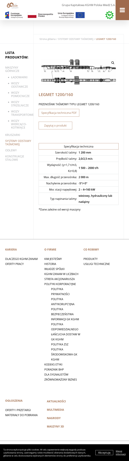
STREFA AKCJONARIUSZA (59, 279)
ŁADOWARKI (19, 77)
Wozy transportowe (22, 113)
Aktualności (56, 401)
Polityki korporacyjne (60, 284)
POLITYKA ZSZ (59, 344)
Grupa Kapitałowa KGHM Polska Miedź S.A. (88, 5)
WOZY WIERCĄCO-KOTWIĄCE (19, 124)
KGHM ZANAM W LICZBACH (61, 274)
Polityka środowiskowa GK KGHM (64, 354)
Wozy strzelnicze (20, 103)
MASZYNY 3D (55, 426)
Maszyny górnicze (12, 69)
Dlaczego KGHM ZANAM (21, 259)
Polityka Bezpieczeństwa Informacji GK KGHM (65, 314)
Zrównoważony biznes (60, 379)
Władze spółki (54, 269)
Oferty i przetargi (18, 410)
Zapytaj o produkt (55, 125)
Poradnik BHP (54, 369)
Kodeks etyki (53, 364)
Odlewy (11, 150)
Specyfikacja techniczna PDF (59, 113)
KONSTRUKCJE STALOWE (14, 158)
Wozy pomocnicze (20, 94)
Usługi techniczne (96, 264)
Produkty (90, 259)
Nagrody (54, 418)
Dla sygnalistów (56, 374)
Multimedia (55, 410)
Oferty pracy (14, 264)
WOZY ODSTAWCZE (19, 84)
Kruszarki (12, 135)
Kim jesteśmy (53, 259)
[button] (113, 63)
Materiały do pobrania (21, 415)
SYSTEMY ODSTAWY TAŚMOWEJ (75, 39)
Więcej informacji (121, 453)
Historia (50, 264)
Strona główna (47, 39)
